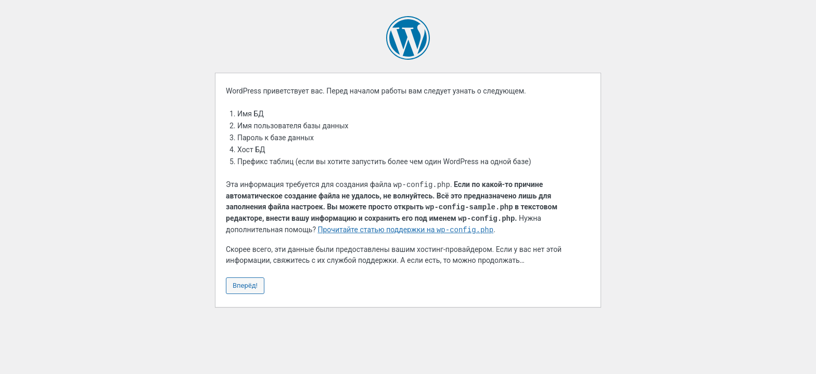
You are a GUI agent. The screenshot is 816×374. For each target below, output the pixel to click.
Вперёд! (245, 285)
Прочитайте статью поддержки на (406, 230)
